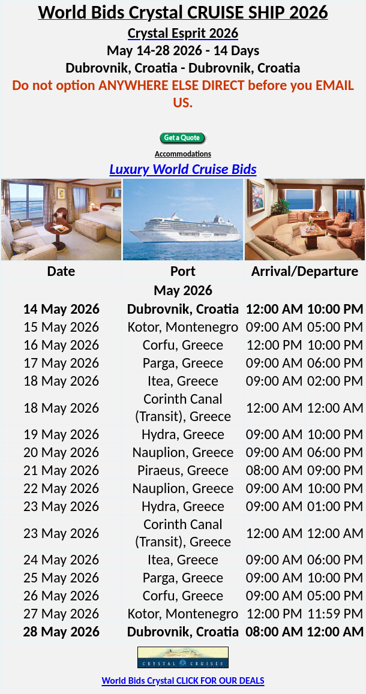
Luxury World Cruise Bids (182, 169)
